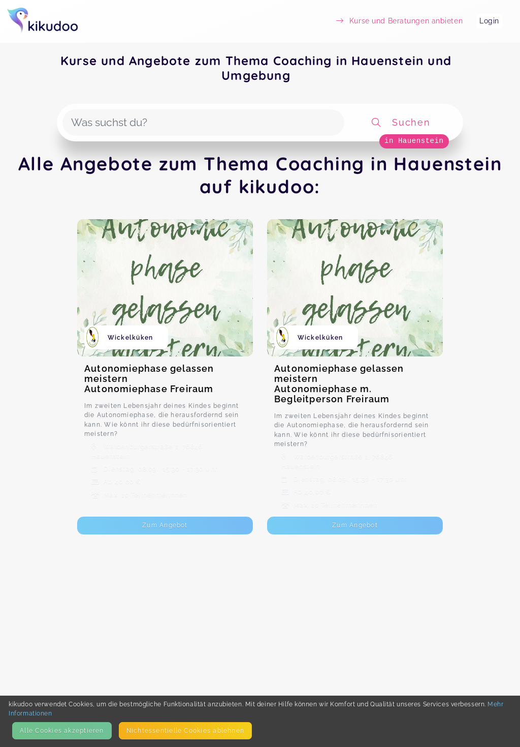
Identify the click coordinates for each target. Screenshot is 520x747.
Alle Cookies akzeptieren (62, 730)
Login (489, 21)
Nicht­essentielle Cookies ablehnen (185, 730)
